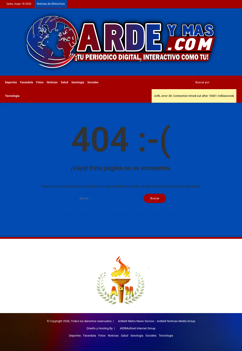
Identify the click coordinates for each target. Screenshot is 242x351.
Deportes (11, 82)
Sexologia (77, 82)
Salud (64, 82)
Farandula (26, 82)
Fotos (40, 82)
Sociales (93, 82)
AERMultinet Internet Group (137, 328)
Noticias (52, 82)
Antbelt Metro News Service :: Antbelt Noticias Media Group (156, 321)
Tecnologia (12, 96)
